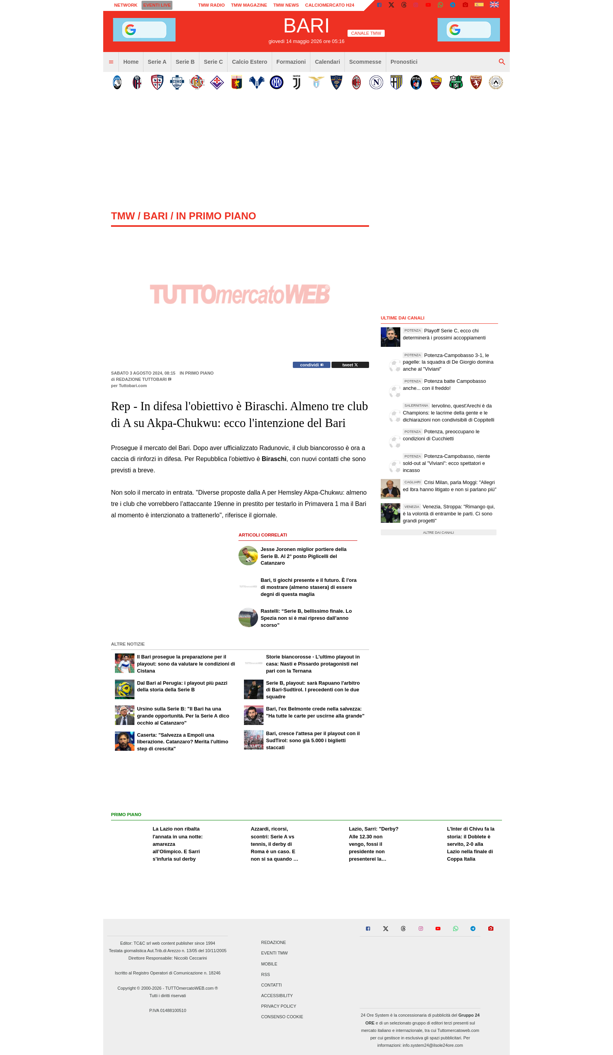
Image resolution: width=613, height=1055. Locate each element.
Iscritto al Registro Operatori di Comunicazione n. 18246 (167, 973)
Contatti (271, 985)
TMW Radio (211, 5)
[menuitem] (111, 62)
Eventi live (156, 5)
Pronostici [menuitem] (404, 62)
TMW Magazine (249, 5)
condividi (311, 364)
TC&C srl (142, 943)
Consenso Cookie (282, 1017)
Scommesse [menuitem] (365, 62)
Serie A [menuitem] (157, 62)
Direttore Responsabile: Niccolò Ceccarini (168, 958)
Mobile (269, 964)
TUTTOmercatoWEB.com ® (191, 988)
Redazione (273, 942)
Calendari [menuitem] (327, 62)
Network (126, 5)
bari (155, 215)
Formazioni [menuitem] (291, 62)
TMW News (286, 5)
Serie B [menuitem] (185, 62)
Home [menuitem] (130, 62)
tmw (123, 215)
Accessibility (277, 996)
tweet (350, 364)
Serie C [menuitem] (213, 62)
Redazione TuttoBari (141, 379)
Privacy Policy (278, 1006)
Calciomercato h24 (330, 5)
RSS (265, 974)
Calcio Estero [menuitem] (249, 62)
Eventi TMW (274, 953)
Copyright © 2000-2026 (140, 988)
